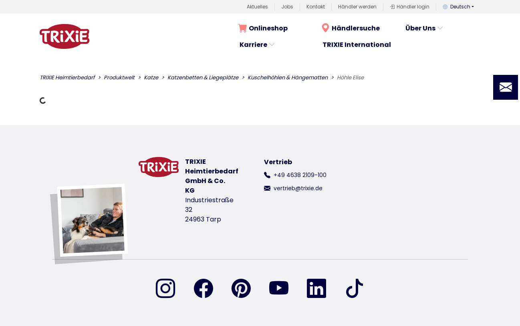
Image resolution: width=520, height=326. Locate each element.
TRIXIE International (356, 44)
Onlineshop (263, 28)
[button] (505, 87)
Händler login (409, 6)
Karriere (257, 45)
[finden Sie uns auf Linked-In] (321, 289)
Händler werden (357, 6)
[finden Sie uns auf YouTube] (283, 289)
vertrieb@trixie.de (298, 188)
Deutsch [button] (456, 6)
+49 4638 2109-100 (300, 175)
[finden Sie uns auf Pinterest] (246, 289)
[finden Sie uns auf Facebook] (208, 289)
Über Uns (424, 28)
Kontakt (315, 6)
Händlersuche (350, 28)
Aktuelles (257, 6)
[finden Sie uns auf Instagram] (170, 289)
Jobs (287, 6)
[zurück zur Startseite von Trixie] (64, 36)
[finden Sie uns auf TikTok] (354, 289)
